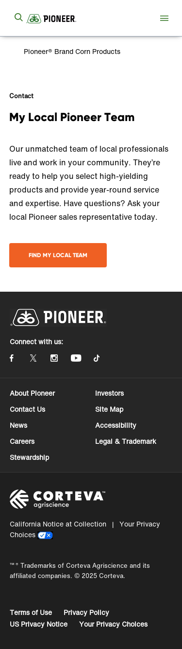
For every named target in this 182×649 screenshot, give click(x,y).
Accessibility (115, 425)
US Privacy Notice (38, 624)
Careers (22, 441)
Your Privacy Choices (113, 624)
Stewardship (29, 457)
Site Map (109, 409)
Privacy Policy (86, 612)
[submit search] (18, 18)
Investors (109, 393)
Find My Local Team (58, 255)
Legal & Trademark (125, 441)
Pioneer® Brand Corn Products (71, 51)
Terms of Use (31, 612)
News (18, 425)
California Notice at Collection (58, 524)
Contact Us (27, 409)
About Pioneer (32, 393)
